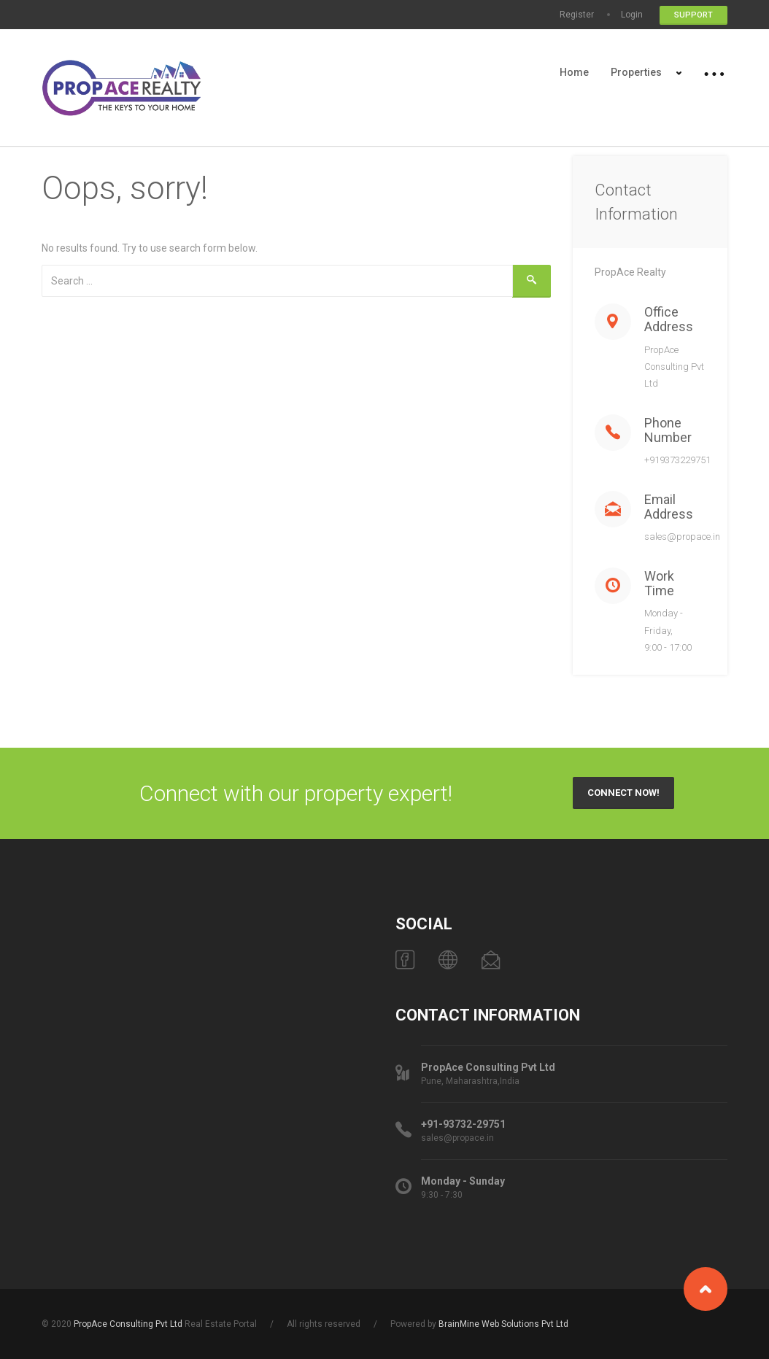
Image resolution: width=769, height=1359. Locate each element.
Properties (636, 72)
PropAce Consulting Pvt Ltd (128, 1324)
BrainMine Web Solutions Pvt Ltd (503, 1324)
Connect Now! (623, 792)
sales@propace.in (682, 536)
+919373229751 (677, 459)
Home (574, 72)
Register (577, 14)
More (714, 72)
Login (632, 14)
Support (693, 15)
